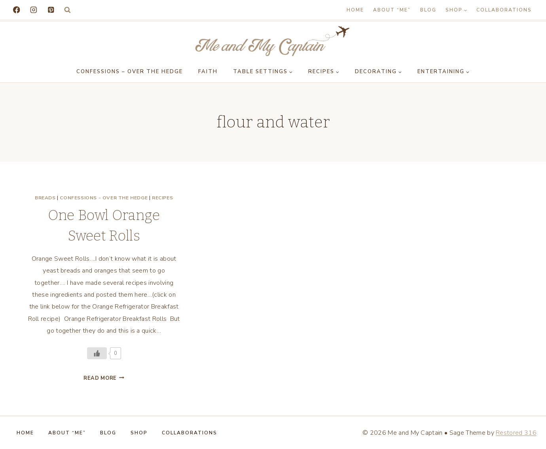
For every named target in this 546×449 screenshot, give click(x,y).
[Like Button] (97, 353)
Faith (208, 71)
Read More (103, 378)
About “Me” (392, 10)
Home (355, 10)
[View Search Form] (67, 10)
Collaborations (504, 10)
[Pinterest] (51, 10)
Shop (139, 433)
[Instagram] (33, 10)
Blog (428, 10)
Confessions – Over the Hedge (129, 71)
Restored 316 (516, 432)
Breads (45, 198)
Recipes (162, 198)
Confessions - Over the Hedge (104, 198)
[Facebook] (16, 10)
